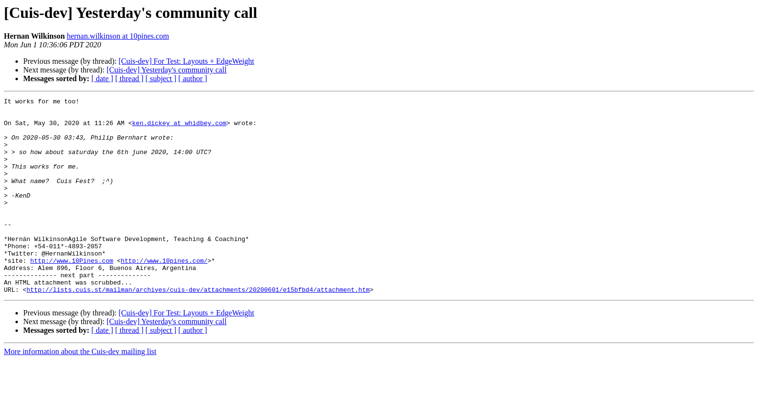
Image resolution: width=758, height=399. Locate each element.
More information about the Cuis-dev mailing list (80, 390)
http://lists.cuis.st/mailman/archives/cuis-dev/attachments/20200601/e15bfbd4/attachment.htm (198, 328)
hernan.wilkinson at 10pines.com (118, 36)
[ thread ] (129, 78)
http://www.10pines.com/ (164, 293)
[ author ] (192, 78)
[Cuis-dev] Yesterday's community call (166, 70)
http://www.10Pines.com (72, 293)
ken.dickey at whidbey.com (179, 128)
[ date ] (102, 78)
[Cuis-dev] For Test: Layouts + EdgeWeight (186, 61)
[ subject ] (161, 78)
